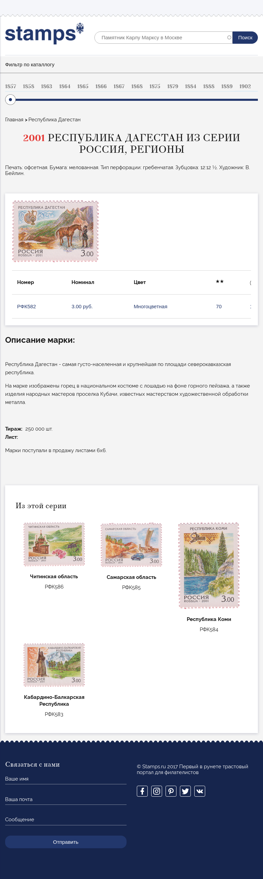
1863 (46, 86)
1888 (208, 86)
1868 (137, 86)
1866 (101, 86)
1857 (10, 86)
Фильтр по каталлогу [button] (29, 64)
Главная (14, 120)
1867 (119, 86)
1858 (28, 86)
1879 (172, 86)
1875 (154, 86)
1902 (245, 86)
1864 (64, 86)
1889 (227, 86)
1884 (190, 86)
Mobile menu (252, 7)
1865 (83, 86)
